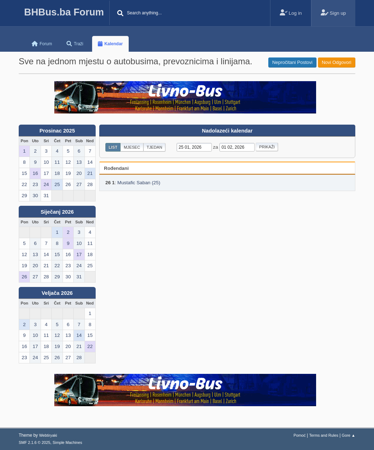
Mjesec (132, 147)
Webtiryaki (48, 435)
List (113, 147)
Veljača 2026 (57, 293)
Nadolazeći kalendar (227, 131)
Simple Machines (67, 442)
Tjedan (155, 147)
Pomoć (299, 435)
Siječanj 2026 (57, 212)
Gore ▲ (348, 435)
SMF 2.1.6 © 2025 (34, 442)
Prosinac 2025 (57, 131)
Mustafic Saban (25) (138, 182)
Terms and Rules (323, 435)
